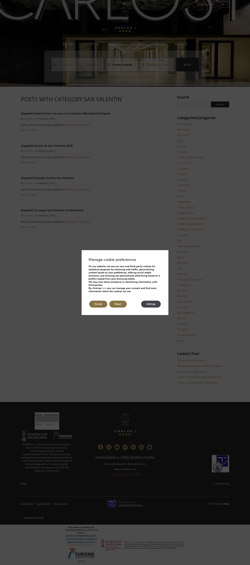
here (104, 288)
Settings (151, 304)
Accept (98, 304)
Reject (118, 304)
